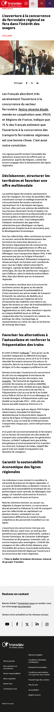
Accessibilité (34, 690)
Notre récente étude (33, 110)
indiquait (25, 353)
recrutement (24, 606)
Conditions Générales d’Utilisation (37, 661)
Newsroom (7, 684)
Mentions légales (35, 655)
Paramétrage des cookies (39, 680)
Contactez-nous (26, 603)
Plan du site (33, 685)
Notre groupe (9, 661)
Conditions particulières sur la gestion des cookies (39, 674)
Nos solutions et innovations (10, 667)
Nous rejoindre (9, 679)
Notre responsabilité (11, 674)
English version (35, 695)
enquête (7, 381)
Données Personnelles (38, 667)
